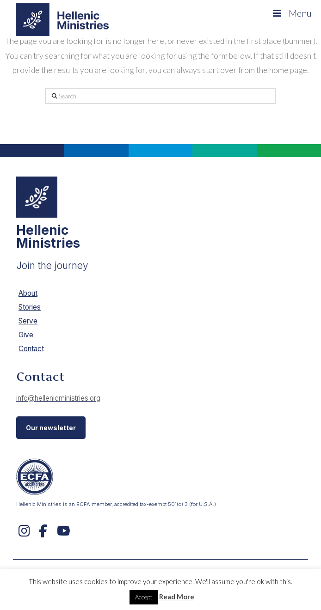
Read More (176, 596)
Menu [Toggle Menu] (291, 12)
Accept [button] (143, 597)
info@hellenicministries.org (58, 398)
